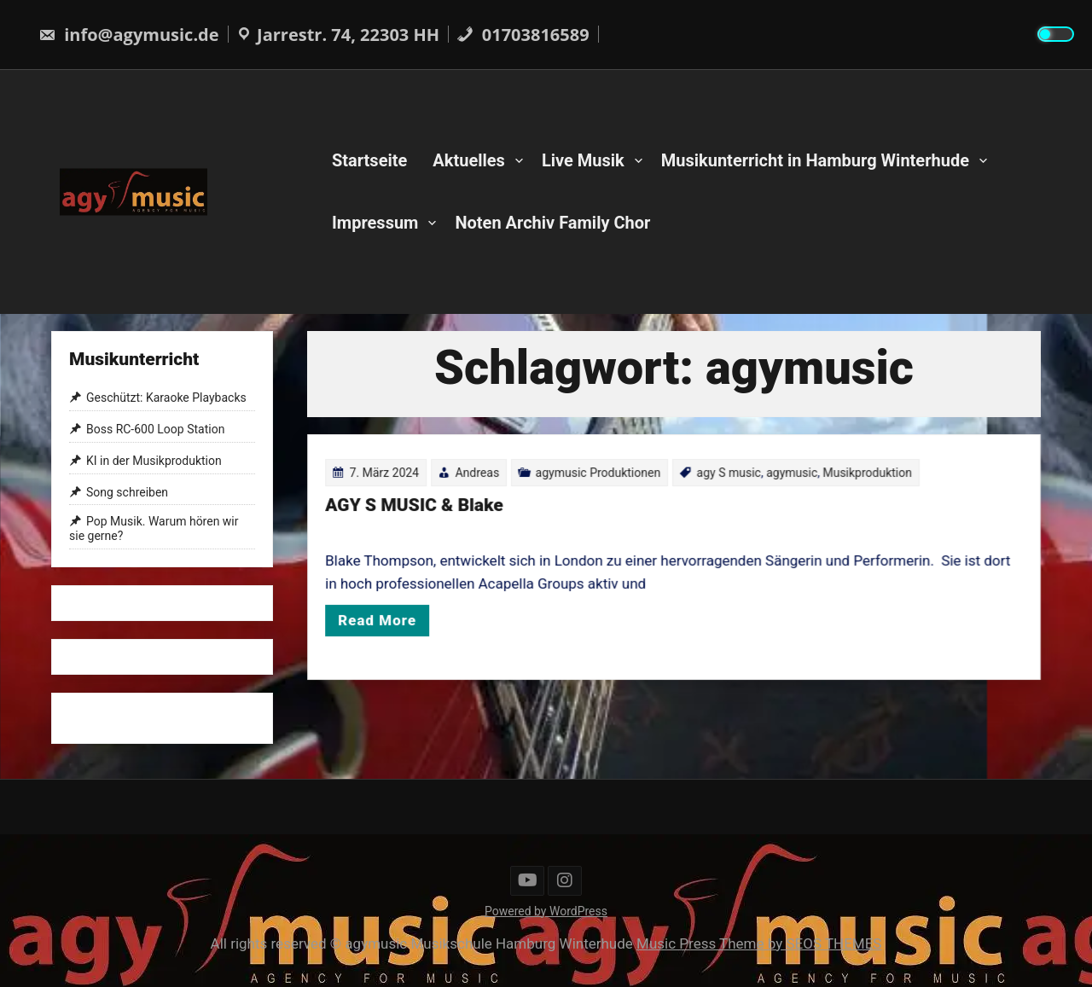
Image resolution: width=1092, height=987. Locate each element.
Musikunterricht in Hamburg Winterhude (815, 160)
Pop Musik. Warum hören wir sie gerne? (154, 529)
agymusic (788, 475)
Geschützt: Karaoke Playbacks (166, 398)
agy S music (727, 475)
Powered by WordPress (546, 911)
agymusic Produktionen (599, 475)
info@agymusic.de (128, 34)
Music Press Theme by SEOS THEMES (758, 943)
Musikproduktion (862, 475)
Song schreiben (127, 492)
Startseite (369, 160)
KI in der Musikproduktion (154, 460)
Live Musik (583, 160)
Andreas (483, 475)
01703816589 (523, 34)
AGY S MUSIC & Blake (421, 507)
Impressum (375, 222)
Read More (385, 618)
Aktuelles (469, 160)
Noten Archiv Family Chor (552, 222)
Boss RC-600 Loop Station (155, 429)
